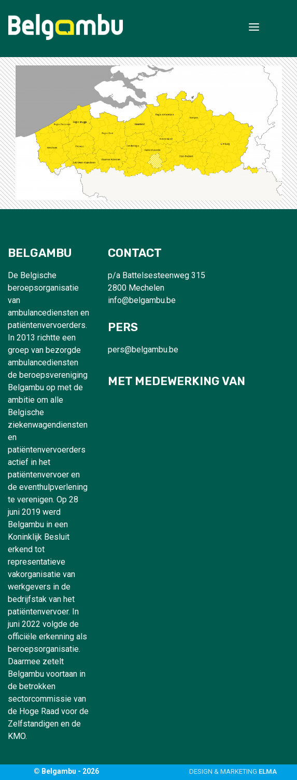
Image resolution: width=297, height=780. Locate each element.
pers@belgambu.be (143, 349)
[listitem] (132, 152)
